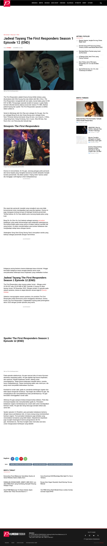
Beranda (6, 35)
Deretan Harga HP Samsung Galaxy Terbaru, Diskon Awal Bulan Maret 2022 (91, 46)
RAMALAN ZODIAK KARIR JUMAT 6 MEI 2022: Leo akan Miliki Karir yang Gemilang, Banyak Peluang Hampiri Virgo (20, 483)
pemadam (41, 220)
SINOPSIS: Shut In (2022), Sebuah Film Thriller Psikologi (95, 129)
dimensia (101, 542)
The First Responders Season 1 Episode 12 (60, 464)
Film (18, 35)
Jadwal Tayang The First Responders (20, 464)
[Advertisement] (53, 19)
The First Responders (40, 464)
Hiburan (12, 35)
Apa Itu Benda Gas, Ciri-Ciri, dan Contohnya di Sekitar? (88, 69)
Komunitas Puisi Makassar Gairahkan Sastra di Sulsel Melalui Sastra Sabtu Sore (19, 477)
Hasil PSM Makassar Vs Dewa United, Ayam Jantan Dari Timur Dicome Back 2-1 (18, 490)
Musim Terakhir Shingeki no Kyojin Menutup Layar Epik (94, 139)
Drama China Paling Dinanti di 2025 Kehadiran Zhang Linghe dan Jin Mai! (95, 149)
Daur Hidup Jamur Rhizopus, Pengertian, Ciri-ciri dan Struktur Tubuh (89, 63)
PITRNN (9, 47)
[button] (100, 3)
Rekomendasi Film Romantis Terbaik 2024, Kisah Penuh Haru (88, 119)
